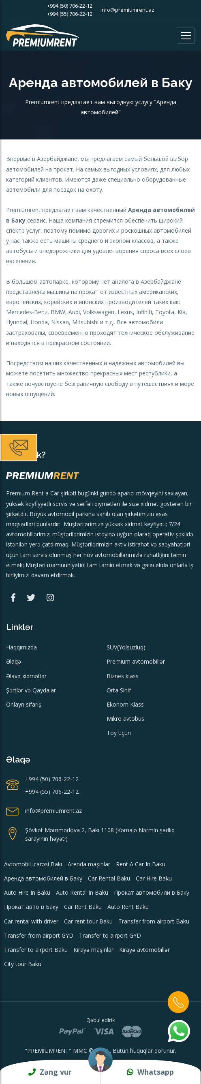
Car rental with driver (31, 921)
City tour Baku (22, 964)
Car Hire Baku (154, 878)
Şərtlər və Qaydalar (31, 690)
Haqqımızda (21, 647)
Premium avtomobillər (136, 661)
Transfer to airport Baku (36, 949)
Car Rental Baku (109, 878)
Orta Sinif (119, 690)
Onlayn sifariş (23, 704)
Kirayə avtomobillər (144, 949)
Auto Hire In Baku (27, 892)
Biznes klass (123, 676)
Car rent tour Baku (88, 921)
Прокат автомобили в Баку (151, 892)
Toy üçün (119, 733)
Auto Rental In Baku (82, 892)
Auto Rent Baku (128, 906)
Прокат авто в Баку (31, 906)
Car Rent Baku (83, 906)
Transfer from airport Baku (153, 921)
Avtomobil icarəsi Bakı (33, 864)
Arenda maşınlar (89, 864)
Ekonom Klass (125, 704)
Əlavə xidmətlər (26, 676)
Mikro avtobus (125, 718)
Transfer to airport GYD (110, 935)
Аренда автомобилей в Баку (43, 878)
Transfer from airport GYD (38, 935)
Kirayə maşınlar (93, 949)
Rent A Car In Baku (140, 864)
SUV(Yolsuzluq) (126, 647)
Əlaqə (13, 661)
